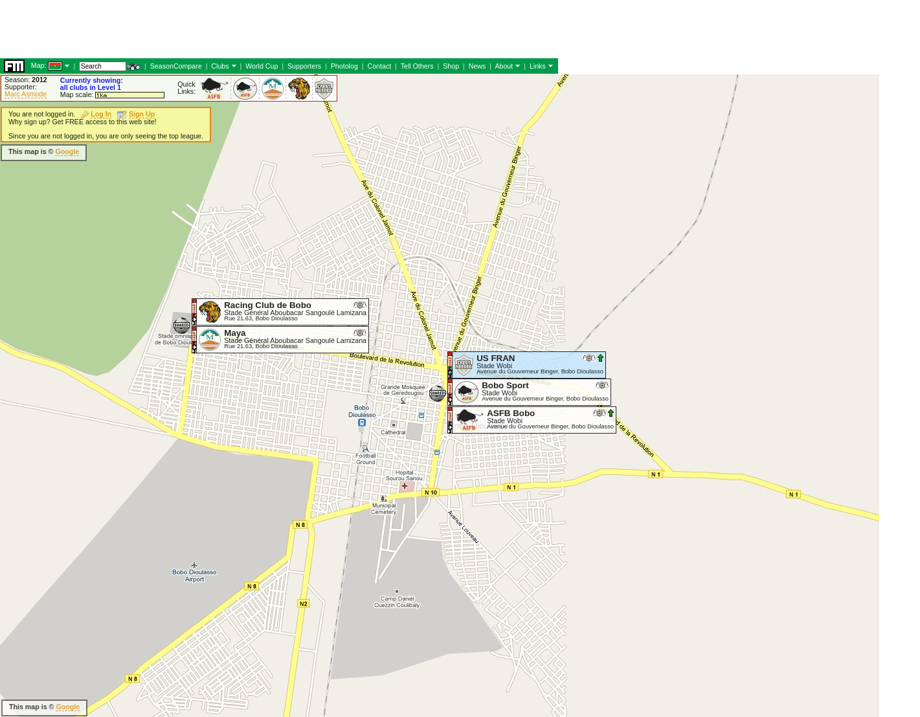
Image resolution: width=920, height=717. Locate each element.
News (477, 66)
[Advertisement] (235, 29)
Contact (379, 66)
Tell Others (417, 66)
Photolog (344, 66)
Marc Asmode (26, 94)
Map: (39, 65)
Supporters (304, 66)
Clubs (220, 66)
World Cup (261, 66)
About (504, 66)
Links (538, 66)
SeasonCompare (176, 66)
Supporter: (21, 87)
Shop (451, 66)
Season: (26, 79)
